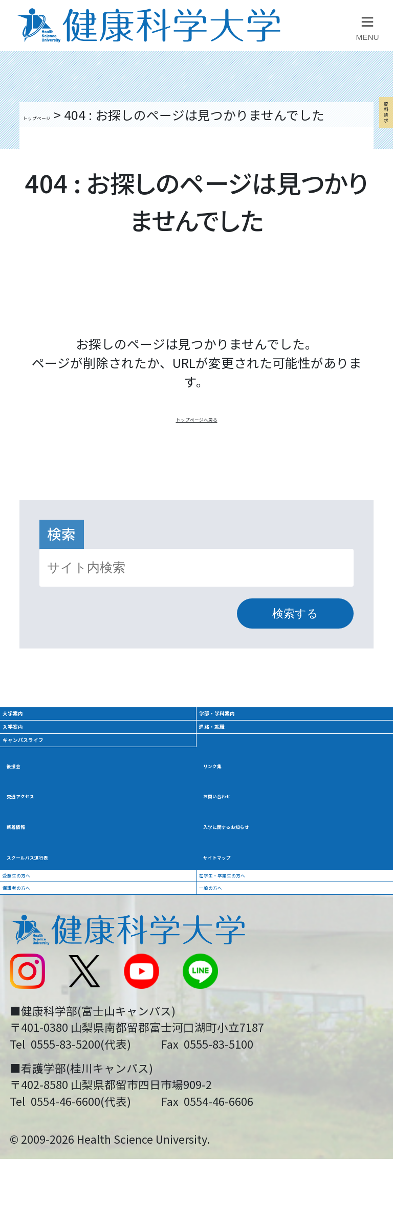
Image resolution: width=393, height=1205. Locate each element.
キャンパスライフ (65, 818)
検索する (295, 633)
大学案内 (36, 744)
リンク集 (229, 855)
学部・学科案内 (254, 744)
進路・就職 (240, 781)
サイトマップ (242, 958)
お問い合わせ (242, 889)
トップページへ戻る (196, 434)
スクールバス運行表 (65, 958)
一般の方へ (236, 1028)
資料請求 (373, 209)
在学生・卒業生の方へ (268, 993)
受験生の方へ (46, 993)
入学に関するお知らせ (268, 924)
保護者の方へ (46, 1028)
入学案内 (36, 781)
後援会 (27, 855)
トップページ (61, 114)
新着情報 (33, 924)
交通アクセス (46, 889)
